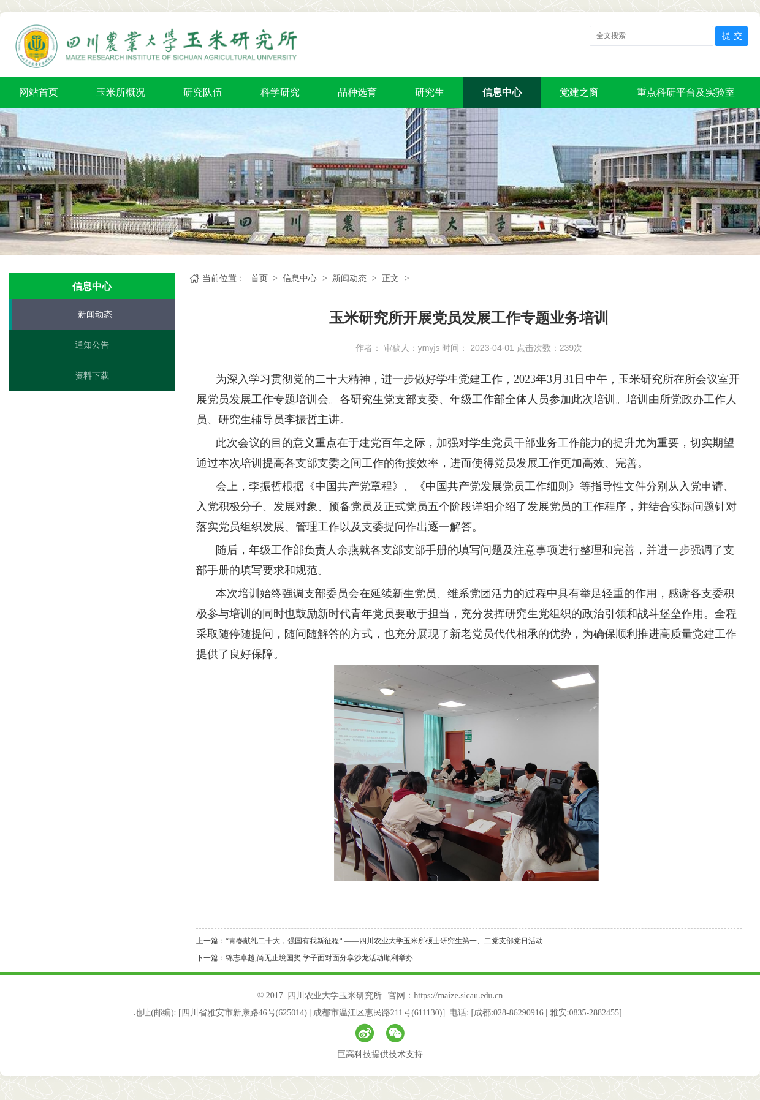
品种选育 (357, 92)
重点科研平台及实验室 (686, 92)
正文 (390, 278)
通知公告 (92, 345)
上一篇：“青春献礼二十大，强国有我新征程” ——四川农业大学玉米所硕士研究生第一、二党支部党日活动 (369, 940)
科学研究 (280, 92)
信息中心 (502, 92)
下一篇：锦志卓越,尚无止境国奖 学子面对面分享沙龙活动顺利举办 (304, 958)
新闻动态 (95, 314)
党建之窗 (579, 92)
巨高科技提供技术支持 (380, 1054)
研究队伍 (202, 92)
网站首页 (38, 92)
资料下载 (92, 375)
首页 (259, 278)
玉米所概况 (120, 92)
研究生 (429, 92)
